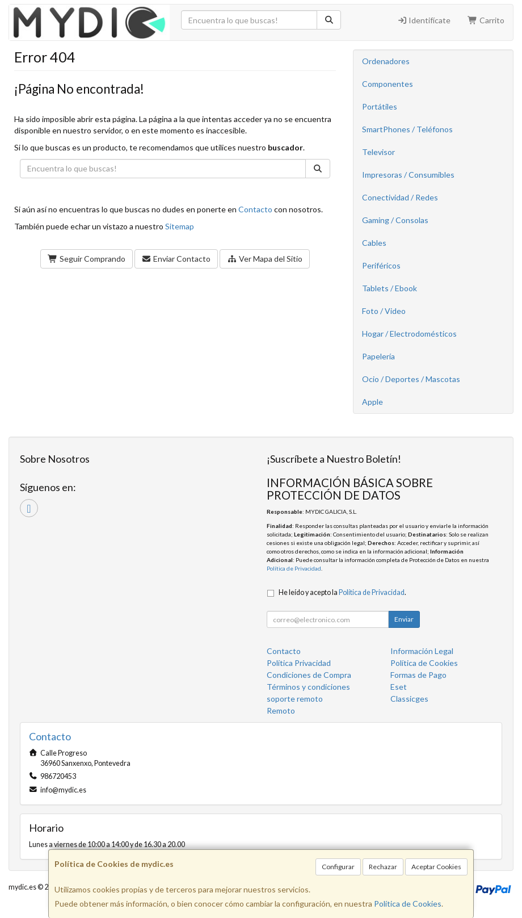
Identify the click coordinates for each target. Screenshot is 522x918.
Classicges (409, 698)
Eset (398, 686)
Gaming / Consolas (395, 220)
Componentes (387, 84)
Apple (372, 401)
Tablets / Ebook (389, 288)
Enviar (404, 619)
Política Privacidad (299, 663)
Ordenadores (386, 61)
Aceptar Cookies (436, 866)
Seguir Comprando (86, 258)
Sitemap (179, 226)
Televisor (378, 152)
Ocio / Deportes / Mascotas (411, 379)
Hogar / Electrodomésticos (409, 333)
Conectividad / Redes (400, 197)
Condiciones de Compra (309, 675)
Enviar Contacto (176, 258)
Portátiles (379, 106)
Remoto (281, 710)
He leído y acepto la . (342, 592)
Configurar (338, 866)
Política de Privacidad (294, 568)
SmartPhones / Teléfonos (407, 129)
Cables (374, 243)
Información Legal (421, 651)
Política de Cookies (407, 903)
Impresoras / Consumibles (408, 174)
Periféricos (381, 265)
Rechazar (383, 866)
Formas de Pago (418, 675)
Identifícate (424, 20)
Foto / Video (384, 311)
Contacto (255, 209)
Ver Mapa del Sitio (264, 258)
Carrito (486, 20)
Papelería (378, 356)
